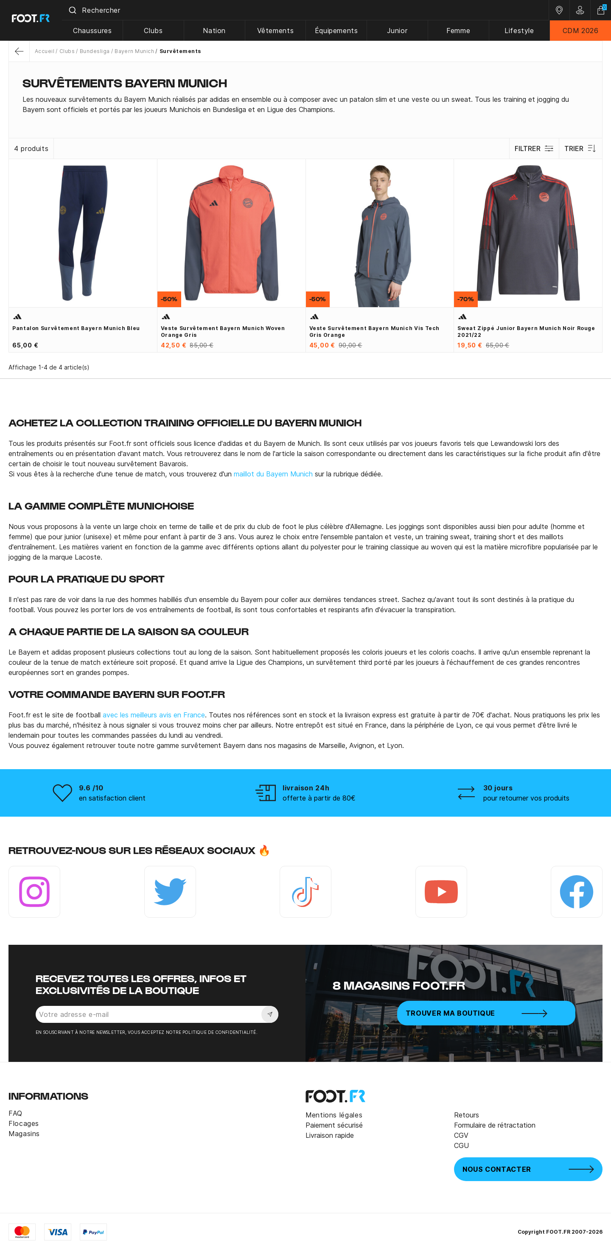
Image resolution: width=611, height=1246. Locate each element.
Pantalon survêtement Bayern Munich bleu (76, 328)
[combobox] (307, 10)
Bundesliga (95, 51)
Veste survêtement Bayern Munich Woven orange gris (223, 331)
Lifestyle (520, 30)
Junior (399, 30)
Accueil (44, 51)
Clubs (156, 30)
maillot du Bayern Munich (273, 474)
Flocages (23, 1123)
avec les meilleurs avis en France (154, 715)
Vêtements (277, 30)
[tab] (305, 104)
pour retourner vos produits (526, 798)
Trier (580, 148)
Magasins (24, 1133)
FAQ (15, 1113)
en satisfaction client (112, 798)
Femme (459, 30)
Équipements (338, 30)
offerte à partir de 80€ (319, 798)
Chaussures (95, 30)
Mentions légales (334, 1115)
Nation (217, 30)
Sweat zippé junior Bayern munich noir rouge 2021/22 (526, 331)
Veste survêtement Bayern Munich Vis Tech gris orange (374, 331)
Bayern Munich (134, 51)
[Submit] (76, 10)
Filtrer (534, 148)
